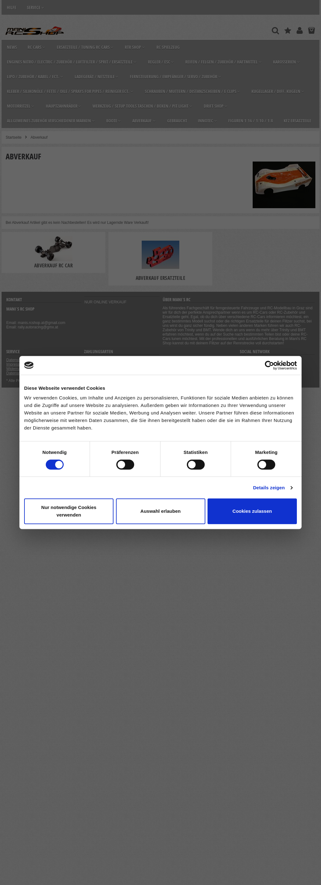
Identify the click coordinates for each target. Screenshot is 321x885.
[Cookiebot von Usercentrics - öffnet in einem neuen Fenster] (269, 365)
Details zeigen (269, 487)
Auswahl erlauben (160, 511)
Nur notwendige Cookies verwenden (69, 511)
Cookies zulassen (252, 511)
